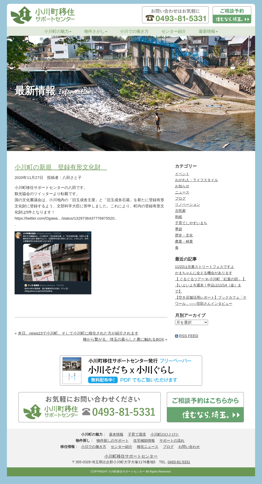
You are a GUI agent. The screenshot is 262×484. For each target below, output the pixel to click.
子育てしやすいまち (191, 223)
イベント (182, 174)
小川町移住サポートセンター (131, 456)
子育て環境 (137, 434)
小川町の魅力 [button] (57, 31)
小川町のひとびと (164, 434)
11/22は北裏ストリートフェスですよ (204, 267)
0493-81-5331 (179, 462)
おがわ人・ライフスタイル (196, 180)
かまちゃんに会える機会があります (203, 273)
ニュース (182, 192)
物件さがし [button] (95, 31)
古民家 (180, 211)
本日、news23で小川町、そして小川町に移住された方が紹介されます (78, 333)
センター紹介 (173, 31)
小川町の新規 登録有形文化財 (61, 167)
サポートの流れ (171, 440)
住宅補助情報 (144, 440)
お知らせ (182, 186)
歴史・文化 (184, 235)
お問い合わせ (189, 447)
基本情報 (116, 434)
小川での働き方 (134, 31)
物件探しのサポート (112, 440)
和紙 (178, 217)
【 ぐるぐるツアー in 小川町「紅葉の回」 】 (210, 279)
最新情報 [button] (208, 31)
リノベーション (187, 204)
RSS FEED (188, 336)
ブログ (180, 198)
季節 (178, 229)
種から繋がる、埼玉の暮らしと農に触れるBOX (123, 339)
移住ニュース (147, 447)
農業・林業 (184, 241)
